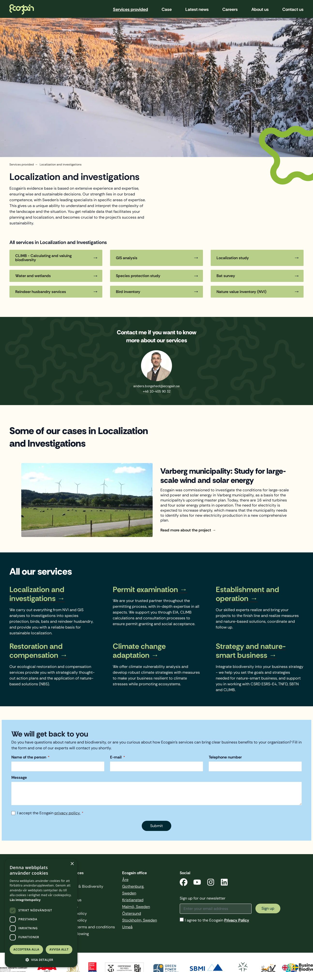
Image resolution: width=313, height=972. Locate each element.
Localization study (232, 257)
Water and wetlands (33, 275)
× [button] (72, 864)
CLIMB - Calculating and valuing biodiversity (43, 258)
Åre (125, 879)
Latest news (197, 9)
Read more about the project (185, 530)
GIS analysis (126, 257)
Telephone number (225, 757)
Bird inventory (128, 291)
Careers (230, 9)
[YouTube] (197, 883)
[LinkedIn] (224, 883)
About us (260, 9)
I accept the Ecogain (50, 813)
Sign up (267, 908)
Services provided (130, 9)
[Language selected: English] (292, 967)
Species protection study (138, 275)
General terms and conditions (88, 926)
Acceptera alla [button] (26, 949)
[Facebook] (183, 883)
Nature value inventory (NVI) (241, 291)
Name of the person (30, 757)
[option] (296, 967)
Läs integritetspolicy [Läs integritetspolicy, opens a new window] (25, 900)
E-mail (117, 757)
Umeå (127, 926)
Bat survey (225, 275)
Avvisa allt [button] (58, 949)
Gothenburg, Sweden (133, 890)
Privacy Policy (236, 920)
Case (167, 9)
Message (19, 777)
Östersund (131, 913)
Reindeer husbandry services (40, 291)
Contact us (293, 9)
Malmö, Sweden (136, 906)
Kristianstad (132, 899)
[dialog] (41, 913)
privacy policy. (67, 813)
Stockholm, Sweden (139, 920)
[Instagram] (211, 883)
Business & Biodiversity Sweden (82, 890)
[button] (41, 959)
